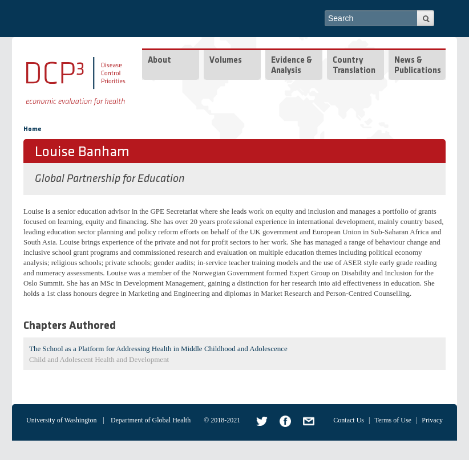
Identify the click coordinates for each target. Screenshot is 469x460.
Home (32, 129)
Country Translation (354, 65)
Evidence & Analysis (291, 65)
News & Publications (417, 65)
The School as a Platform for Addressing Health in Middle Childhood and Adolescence (158, 348)
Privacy (432, 420)
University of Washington (61, 420)
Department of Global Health (151, 420)
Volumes (225, 60)
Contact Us (348, 420)
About (159, 60)
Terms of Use (392, 420)
